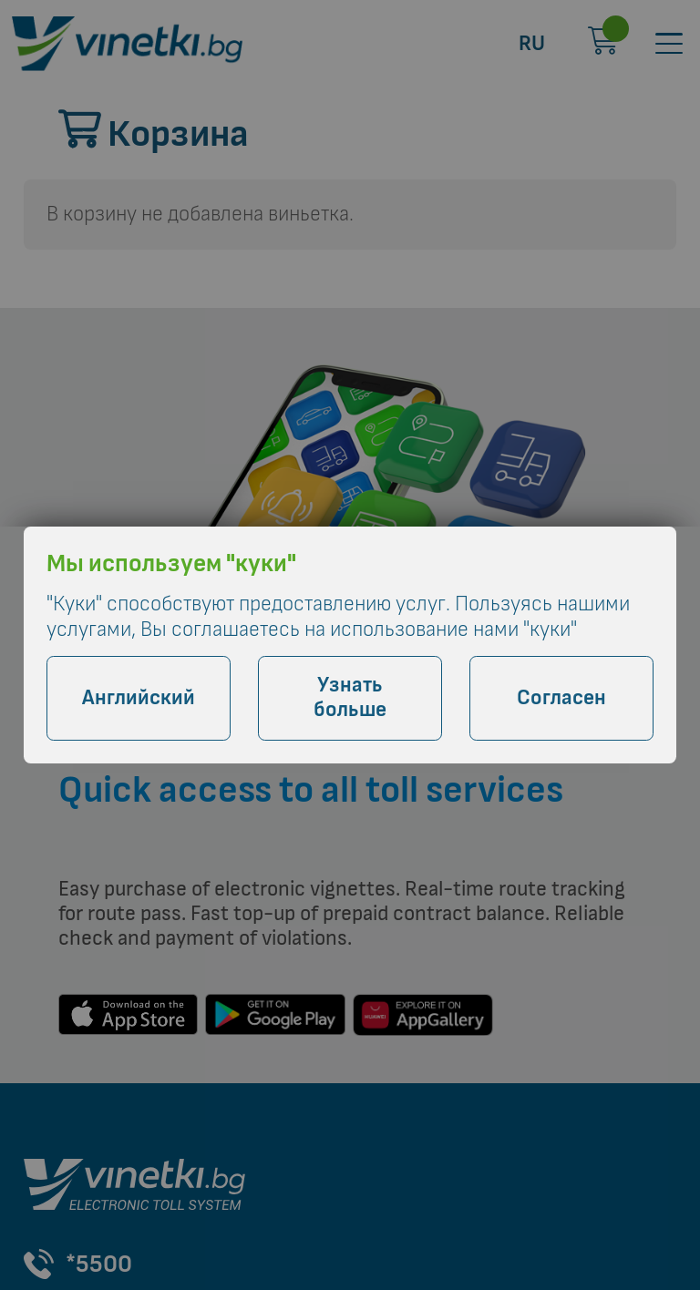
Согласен (561, 698)
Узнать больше (350, 697)
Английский (138, 698)
